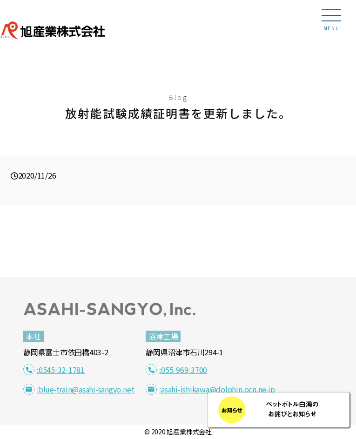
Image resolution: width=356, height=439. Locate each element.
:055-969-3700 (176, 369)
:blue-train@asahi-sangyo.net (78, 389)
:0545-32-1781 (54, 369)
